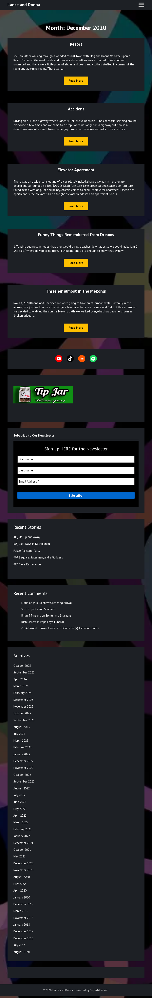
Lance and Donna (24, 4)
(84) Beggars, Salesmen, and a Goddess (38, 559)
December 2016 (23, 940)
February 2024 (22, 695)
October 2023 (22, 715)
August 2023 (21, 729)
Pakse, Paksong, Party (26, 553)
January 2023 (21, 756)
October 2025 (22, 667)
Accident (76, 109)
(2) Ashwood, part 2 (87, 630)
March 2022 (20, 824)
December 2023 (23, 702)
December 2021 (23, 845)
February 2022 (22, 831)
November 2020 (23, 872)
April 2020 (20, 893)
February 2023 (22, 749)
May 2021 (19, 858)
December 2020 (23, 865)
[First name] (75, 461)
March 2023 (20, 743)
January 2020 (21, 899)
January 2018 (21, 927)
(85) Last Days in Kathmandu (31, 546)
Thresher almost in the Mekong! (76, 293)
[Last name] (75, 472)
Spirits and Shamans (43, 611)
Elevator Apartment (76, 170)
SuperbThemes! (99, 992)
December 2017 (23, 933)
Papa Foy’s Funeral (52, 624)
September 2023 (23, 722)
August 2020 (21, 879)
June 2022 (19, 804)
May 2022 (19, 811)
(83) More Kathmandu (27, 566)
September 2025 (23, 674)
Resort (76, 44)
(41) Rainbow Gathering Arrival (52, 605)
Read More (76, 81)
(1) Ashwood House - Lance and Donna (45, 630)
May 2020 (19, 886)
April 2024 (20, 681)
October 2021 (22, 852)
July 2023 (19, 736)
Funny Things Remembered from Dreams (76, 235)
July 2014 (19, 947)
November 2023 (23, 709)
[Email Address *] (75, 483)
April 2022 (20, 818)
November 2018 (23, 920)
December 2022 (23, 763)
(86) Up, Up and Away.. (27, 539)
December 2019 (23, 906)
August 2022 (21, 790)
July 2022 (19, 797)
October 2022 (22, 777)
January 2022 (21, 838)
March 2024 (20, 688)
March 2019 (20, 913)
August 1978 (21, 954)
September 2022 (23, 783)
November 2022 (23, 770)
